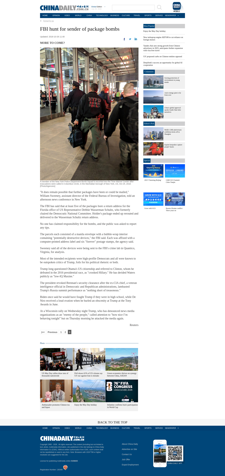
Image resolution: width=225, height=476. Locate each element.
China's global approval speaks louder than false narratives (172, 110)
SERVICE (159, 15)
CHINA (89, 15)
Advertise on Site (129, 449)
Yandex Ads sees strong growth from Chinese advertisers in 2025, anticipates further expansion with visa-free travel (163, 48)
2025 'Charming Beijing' (152, 180)
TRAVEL (137, 15)
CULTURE (126, 15)
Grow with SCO (150, 208)
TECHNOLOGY (102, 15)
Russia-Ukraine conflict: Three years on (174, 209)
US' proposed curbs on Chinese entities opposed (162, 56)
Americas (48, 20)
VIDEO (67, 15)
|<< (43, 332)
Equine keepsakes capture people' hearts (173, 146)
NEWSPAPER (170, 15)
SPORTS (147, 15)
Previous (52, 332)
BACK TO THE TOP (112, 422)
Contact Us (127, 454)
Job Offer (126, 459)
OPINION (56, 15)
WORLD (78, 15)
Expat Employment (130, 465)
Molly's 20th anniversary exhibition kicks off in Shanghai (173, 132)
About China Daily (130, 444)
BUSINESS (114, 15)
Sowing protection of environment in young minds (172, 80)
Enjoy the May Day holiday (85, 405)
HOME (45, 15)
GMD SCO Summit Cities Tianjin (173, 181)
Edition (96, 7)
